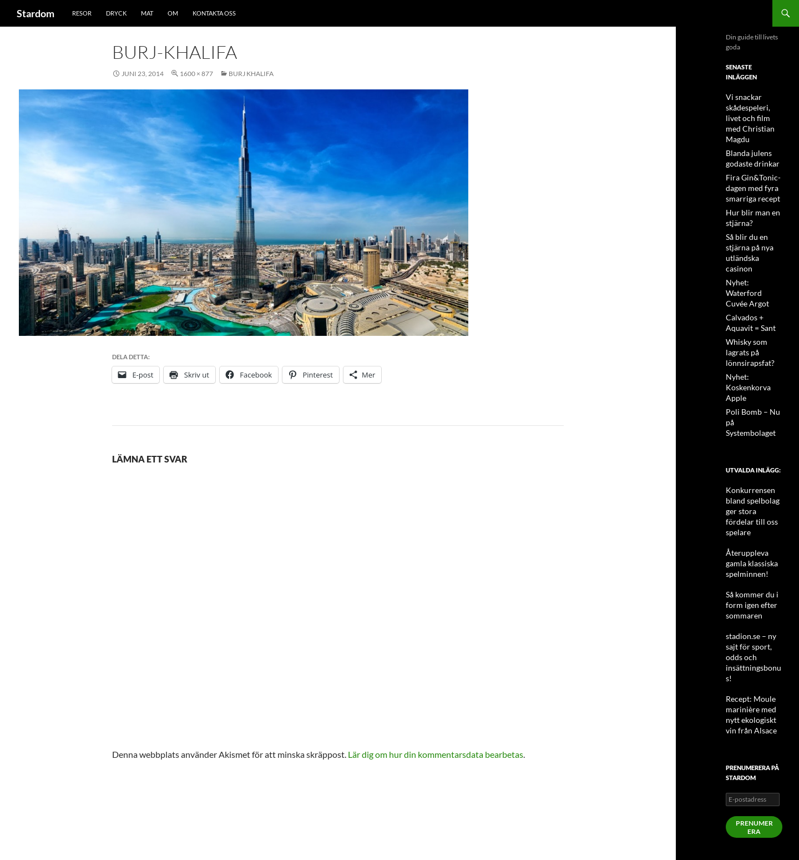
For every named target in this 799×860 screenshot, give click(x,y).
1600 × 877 (196, 73)
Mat (147, 13)
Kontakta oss (214, 13)
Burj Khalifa (251, 73)
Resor (82, 13)
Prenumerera (754, 709)
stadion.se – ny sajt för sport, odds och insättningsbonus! (753, 553)
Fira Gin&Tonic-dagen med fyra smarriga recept (749, 173)
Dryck (116, 13)
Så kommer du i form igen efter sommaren (748, 513)
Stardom (35, 13)
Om (173, 13)
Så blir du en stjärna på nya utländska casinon (754, 230)
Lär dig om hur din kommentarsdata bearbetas (435, 754)
